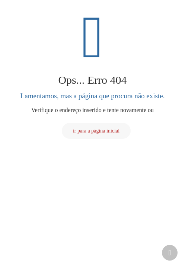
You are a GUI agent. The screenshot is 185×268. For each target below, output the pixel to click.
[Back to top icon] (170, 253)
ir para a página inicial (96, 131)
